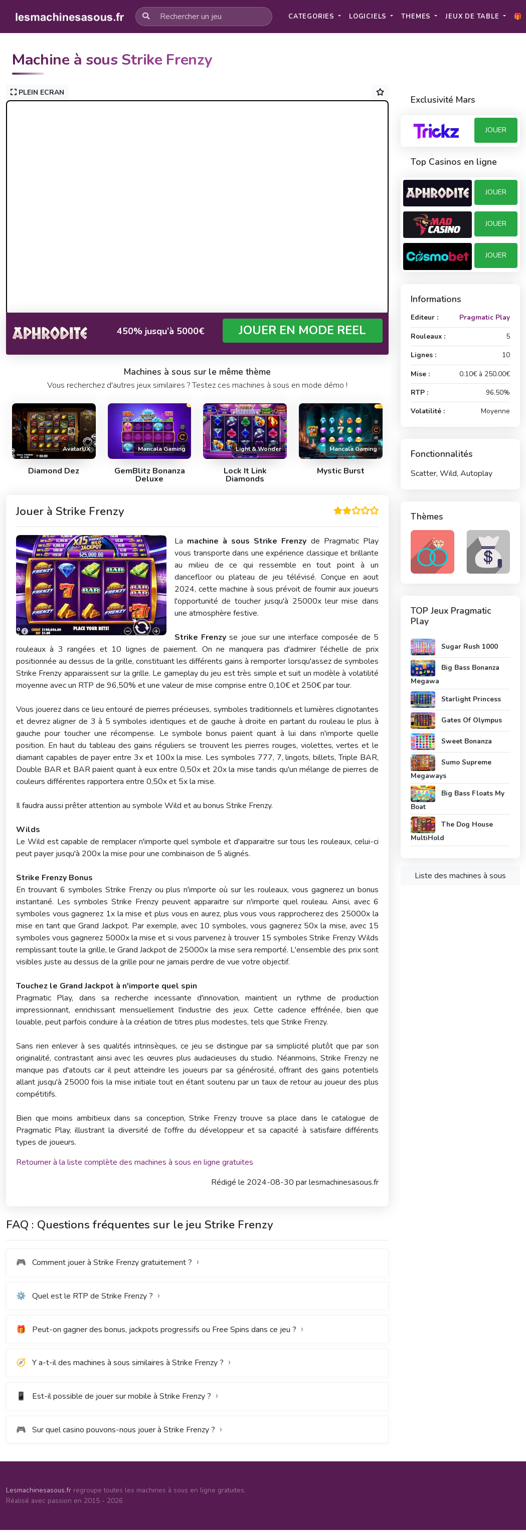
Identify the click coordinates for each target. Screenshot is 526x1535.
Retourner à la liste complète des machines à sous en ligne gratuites (134, 1162)
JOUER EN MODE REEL (302, 330)
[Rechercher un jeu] (203, 16)
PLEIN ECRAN (37, 92)
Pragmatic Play (484, 317)
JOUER (495, 130)
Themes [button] (417, 16)
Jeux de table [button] (473, 16)
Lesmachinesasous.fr (38, 1490)
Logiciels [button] (369, 16)
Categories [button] (312, 16)
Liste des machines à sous (460, 875)
